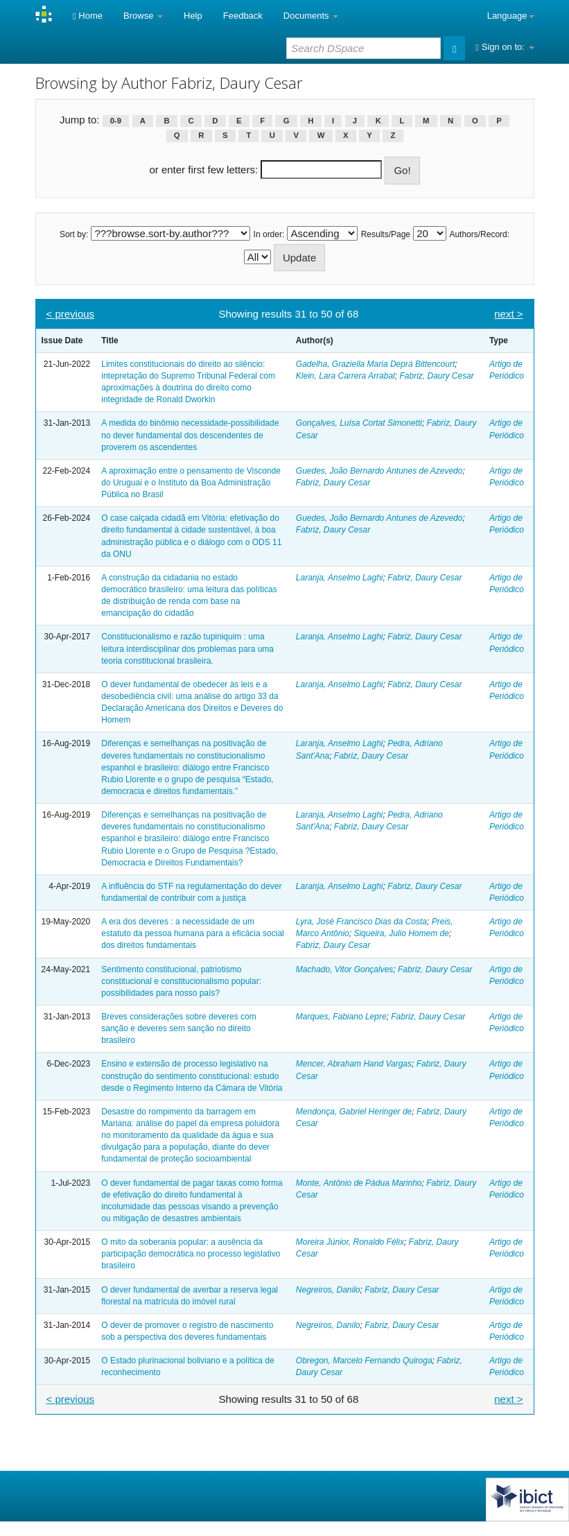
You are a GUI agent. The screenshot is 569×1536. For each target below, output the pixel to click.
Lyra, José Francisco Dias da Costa (361, 921)
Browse (143, 15)
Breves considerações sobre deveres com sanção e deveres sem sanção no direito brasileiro (178, 1028)
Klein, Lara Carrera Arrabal (345, 376)
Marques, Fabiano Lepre (341, 1016)
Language (510, 15)
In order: (269, 234)
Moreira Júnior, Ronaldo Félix (350, 1242)
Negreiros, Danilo (328, 1290)
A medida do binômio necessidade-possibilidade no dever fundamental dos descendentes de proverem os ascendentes (190, 434)
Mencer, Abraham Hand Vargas (354, 1064)
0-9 (115, 121)
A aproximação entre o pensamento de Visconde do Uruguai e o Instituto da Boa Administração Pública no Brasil (191, 482)
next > (508, 314)
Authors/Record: (479, 234)
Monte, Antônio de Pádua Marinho (359, 1183)
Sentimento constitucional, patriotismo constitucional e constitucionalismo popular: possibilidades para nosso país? (181, 981)
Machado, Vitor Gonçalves (345, 969)
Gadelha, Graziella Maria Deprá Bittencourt (375, 364)
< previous (70, 314)
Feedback (243, 15)
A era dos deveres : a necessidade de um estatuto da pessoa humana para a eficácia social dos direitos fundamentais (192, 933)
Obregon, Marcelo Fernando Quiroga (364, 1360)
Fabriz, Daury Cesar (436, 376)
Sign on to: (504, 47)
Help (193, 15)
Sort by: (74, 234)
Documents (310, 15)
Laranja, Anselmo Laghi (339, 578)
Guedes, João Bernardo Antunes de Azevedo (379, 471)
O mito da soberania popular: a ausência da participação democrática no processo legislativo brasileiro (190, 1253)
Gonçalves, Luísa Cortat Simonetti (359, 423)
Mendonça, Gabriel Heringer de (354, 1111)
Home (88, 15)
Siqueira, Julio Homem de (400, 933)
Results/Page (385, 234)
